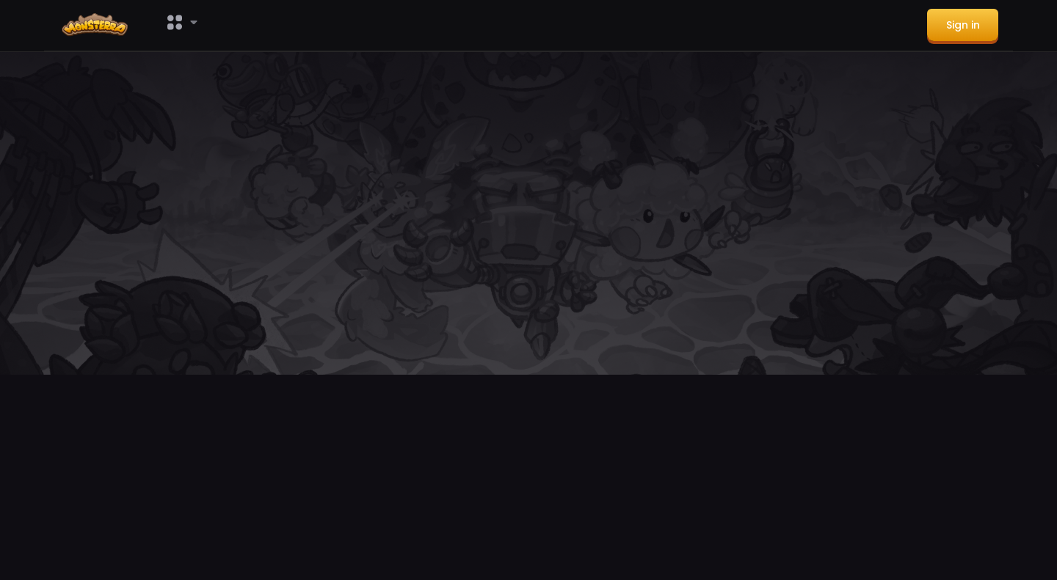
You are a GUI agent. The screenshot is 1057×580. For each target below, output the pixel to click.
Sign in (963, 25)
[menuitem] (98, 25)
